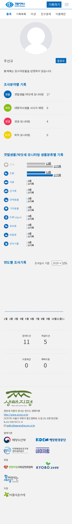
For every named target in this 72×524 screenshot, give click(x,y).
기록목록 (21, 14)
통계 (8, 14)
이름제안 (61, 14)
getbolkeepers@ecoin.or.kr (21, 425)
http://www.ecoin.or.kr (16, 414)
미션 (33, 14)
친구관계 (46, 14)
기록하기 (54, 4)
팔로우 (61, 61)
